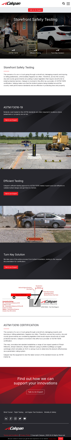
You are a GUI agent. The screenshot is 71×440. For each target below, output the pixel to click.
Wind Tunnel (8, 412)
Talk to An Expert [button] (35, 10)
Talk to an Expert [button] (11, 120)
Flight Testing (18, 412)
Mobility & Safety (50, 412)
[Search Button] (63, 3)
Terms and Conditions (11, 435)
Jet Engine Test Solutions (34, 412)
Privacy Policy (53, 438)
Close (60, 438)
